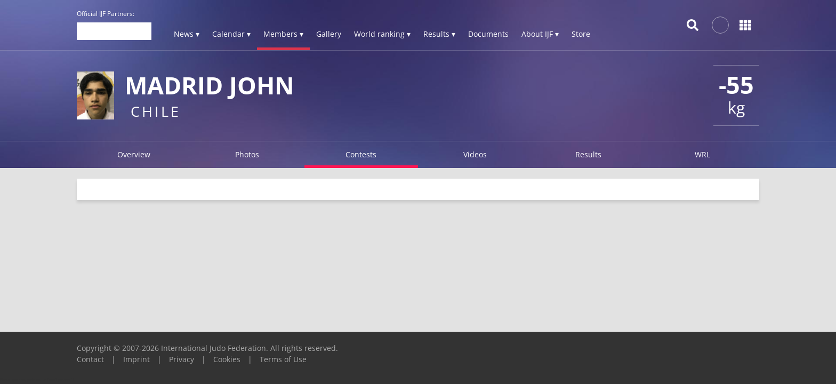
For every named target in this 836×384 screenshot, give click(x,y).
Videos (475, 154)
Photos (247, 154)
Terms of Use (283, 359)
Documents (488, 34)
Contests (360, 154)
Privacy (181, 359)
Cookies (226, 359)
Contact (90, 359)
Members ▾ (283, 34)
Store (581, 34)
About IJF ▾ (540, 34)
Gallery (328, 34)
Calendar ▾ (231, 34)
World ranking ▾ (382, 34)
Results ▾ (439, 34)
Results (588, 154)
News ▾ (186, 34)
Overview (133, 154)
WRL (702, 154)
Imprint (136, 359)
